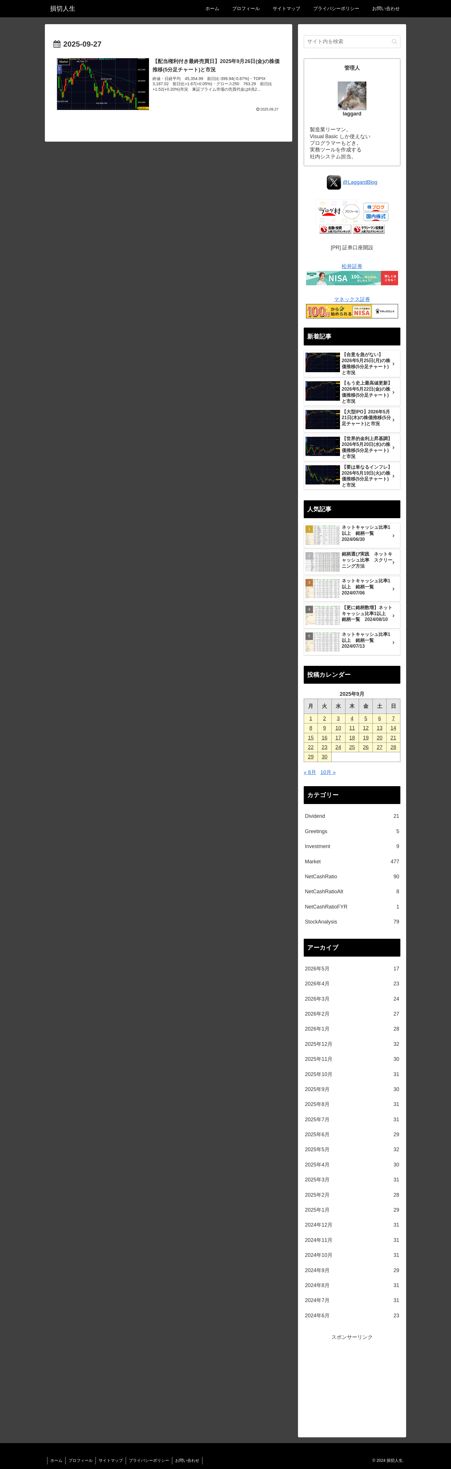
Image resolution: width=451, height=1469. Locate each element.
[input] (352, 41)
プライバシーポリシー (149, 1460)
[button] (394, 41)
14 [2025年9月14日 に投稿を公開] (393, 728)
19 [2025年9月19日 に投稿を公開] (366, 738)
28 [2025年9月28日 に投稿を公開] (393, 747)
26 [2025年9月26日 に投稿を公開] (366, 747)
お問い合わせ (187, 1460)
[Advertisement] (352, 1382)
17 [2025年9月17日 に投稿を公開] (338, 738)
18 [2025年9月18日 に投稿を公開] (352, 738)
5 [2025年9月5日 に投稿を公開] (365, 718)
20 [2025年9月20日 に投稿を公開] (380, 738)
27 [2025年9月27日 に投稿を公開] (380, 747)
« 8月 (310, 772)
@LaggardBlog (360, 182)
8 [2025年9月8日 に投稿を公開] (310, 728)
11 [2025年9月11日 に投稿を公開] (352, 728)
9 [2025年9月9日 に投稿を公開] (324, 728)
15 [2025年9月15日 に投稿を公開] (311, 738)
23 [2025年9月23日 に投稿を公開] (324, 747)
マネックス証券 (352, 299)
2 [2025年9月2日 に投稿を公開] (324, 718)
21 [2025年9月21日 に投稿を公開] (393, 738)
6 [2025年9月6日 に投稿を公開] (379, 718)
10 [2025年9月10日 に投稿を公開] (338, 728)
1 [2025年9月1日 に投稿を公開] (310, 718)
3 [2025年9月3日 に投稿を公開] (338, 718)
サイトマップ (111, 1460)
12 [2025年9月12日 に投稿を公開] (366, 728)
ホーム (56, 1460)
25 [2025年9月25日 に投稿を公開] (352, 747)
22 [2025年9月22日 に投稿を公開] (311, 747)
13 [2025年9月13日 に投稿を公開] (380, 728)
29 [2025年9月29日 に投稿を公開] (311, 757)
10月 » (328, 772)
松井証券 (352, 266)
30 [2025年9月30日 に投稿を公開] (324, 757)
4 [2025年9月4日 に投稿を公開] (352, 718)
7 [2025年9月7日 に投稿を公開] (393, 718)
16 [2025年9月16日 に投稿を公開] (324, 738)
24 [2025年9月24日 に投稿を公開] (338, 747)
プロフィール (80, 1460)
